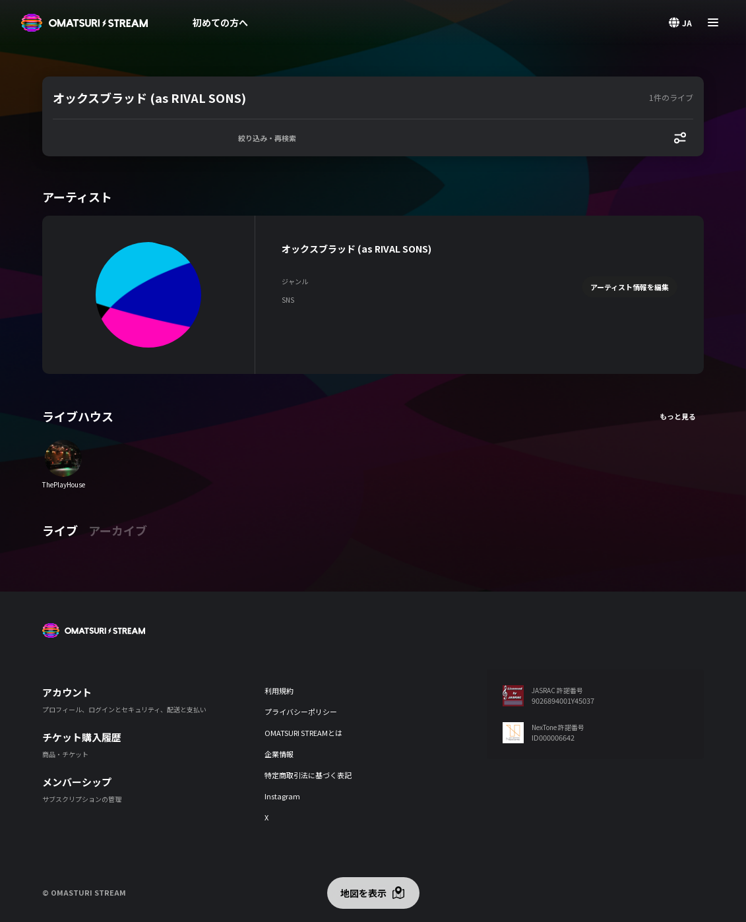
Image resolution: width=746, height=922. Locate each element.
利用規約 (279, 690)
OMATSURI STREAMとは (303, 732)
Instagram (282, 796)
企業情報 (279, 754)
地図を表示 (363, 893)
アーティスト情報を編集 (629, 287)
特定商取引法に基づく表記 (308, 775)
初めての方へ (220, 22)
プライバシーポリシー (300, 711)
